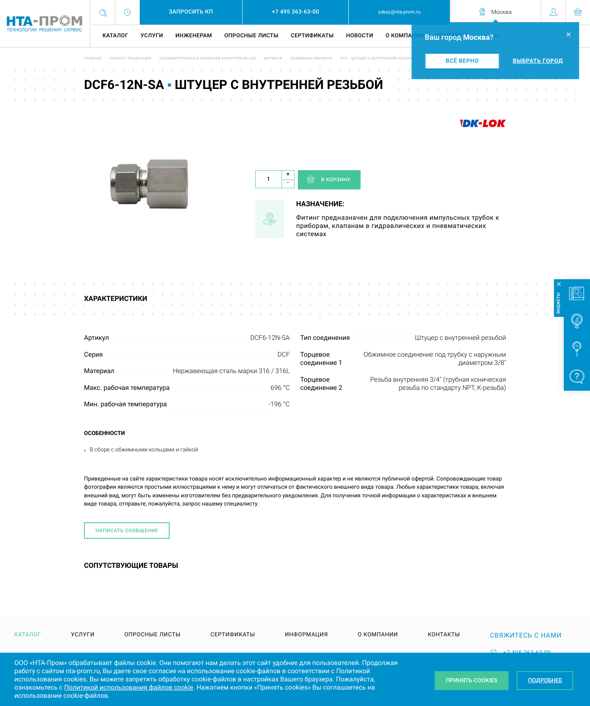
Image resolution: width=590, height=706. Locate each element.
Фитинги (273, 59)
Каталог (115, 35)
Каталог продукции (130, 59)
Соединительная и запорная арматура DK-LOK (207, 59)
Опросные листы (251, 35)
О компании (405, 35)
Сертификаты (312, 35)
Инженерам (193, 35)
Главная (93, 59)
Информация (306, 635)
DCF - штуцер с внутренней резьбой (377, 59)
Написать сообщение (126, 530)
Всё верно (462, 61)
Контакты (444, 635)
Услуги (152, 35)
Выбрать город (538, 61)
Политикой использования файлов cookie (128, 687)
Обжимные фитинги (311, 59)
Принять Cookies (471, 680)
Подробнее (545, 680)
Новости (359, 35)
